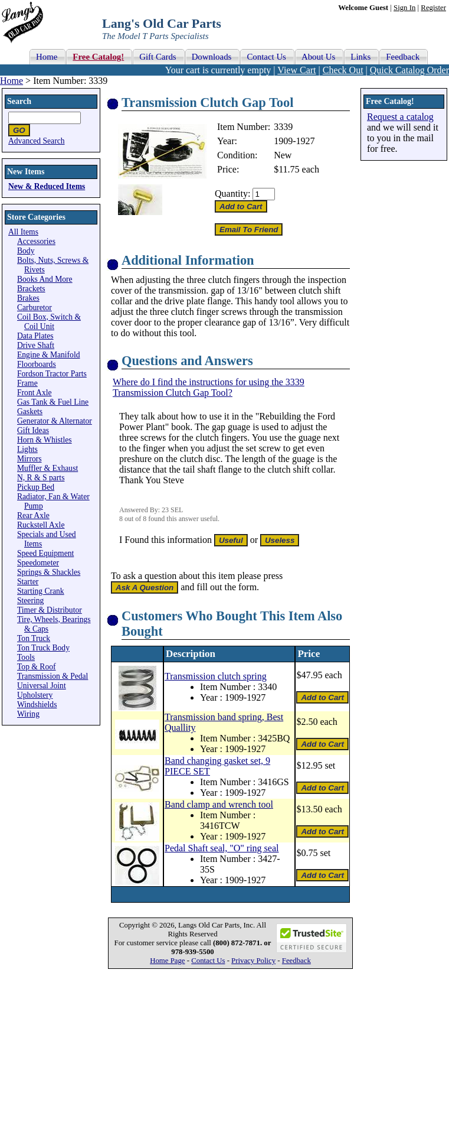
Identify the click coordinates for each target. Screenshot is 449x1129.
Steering (30, 600)
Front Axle (34, 392)
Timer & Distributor (49, 610)
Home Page (167, 960)
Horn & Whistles (44, 439)
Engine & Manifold (48, 354)
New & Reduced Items (46, 186)
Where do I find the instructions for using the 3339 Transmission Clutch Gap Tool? (208, 387)
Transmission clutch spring (216, 676)
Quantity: (232, 193)
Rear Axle (33, 515)
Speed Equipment (45, 553)
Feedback (296, 960)
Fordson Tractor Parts (52, 373)
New (282, 155)
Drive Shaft (35, 345)
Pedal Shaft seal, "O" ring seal (221, 848)
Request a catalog (400, 117)
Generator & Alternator (54, 421)
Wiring (28, 714)
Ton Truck (33, 638)
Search (19, 101)
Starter (27, 581)
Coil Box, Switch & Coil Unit (49, 322)
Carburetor (34, 307)
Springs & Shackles (48, 572)
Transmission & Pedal (52, 676)
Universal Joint (41, 685)
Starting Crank (40, 591)
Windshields (37, 704)
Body (25, 250)
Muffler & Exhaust (47, 468)
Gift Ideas (33, 430)
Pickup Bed (35, 487)
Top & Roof (36, 666)
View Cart (296, 70)
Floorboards (36, 364)
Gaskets (29, 411)
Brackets (31, 288)
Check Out (343, 70)
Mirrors (29, 458)
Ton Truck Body (43, 647)
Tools (26, 657)
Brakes (28, 298)
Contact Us (208, 960)
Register (433, 8)
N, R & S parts (40, 477)
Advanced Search (36, 140)
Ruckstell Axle (40, 524)
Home (11, 81)
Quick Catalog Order (409, 70)
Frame (27, 383)
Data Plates (35, 335)
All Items (23, 231)
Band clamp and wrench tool (219, 804)
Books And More (45, 279)
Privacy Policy (253, 960)
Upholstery (35, 695)
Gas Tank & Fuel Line (53, 402)
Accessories (36, 241)
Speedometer (38, 562)
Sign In (404, 8)
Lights (27, 449)
